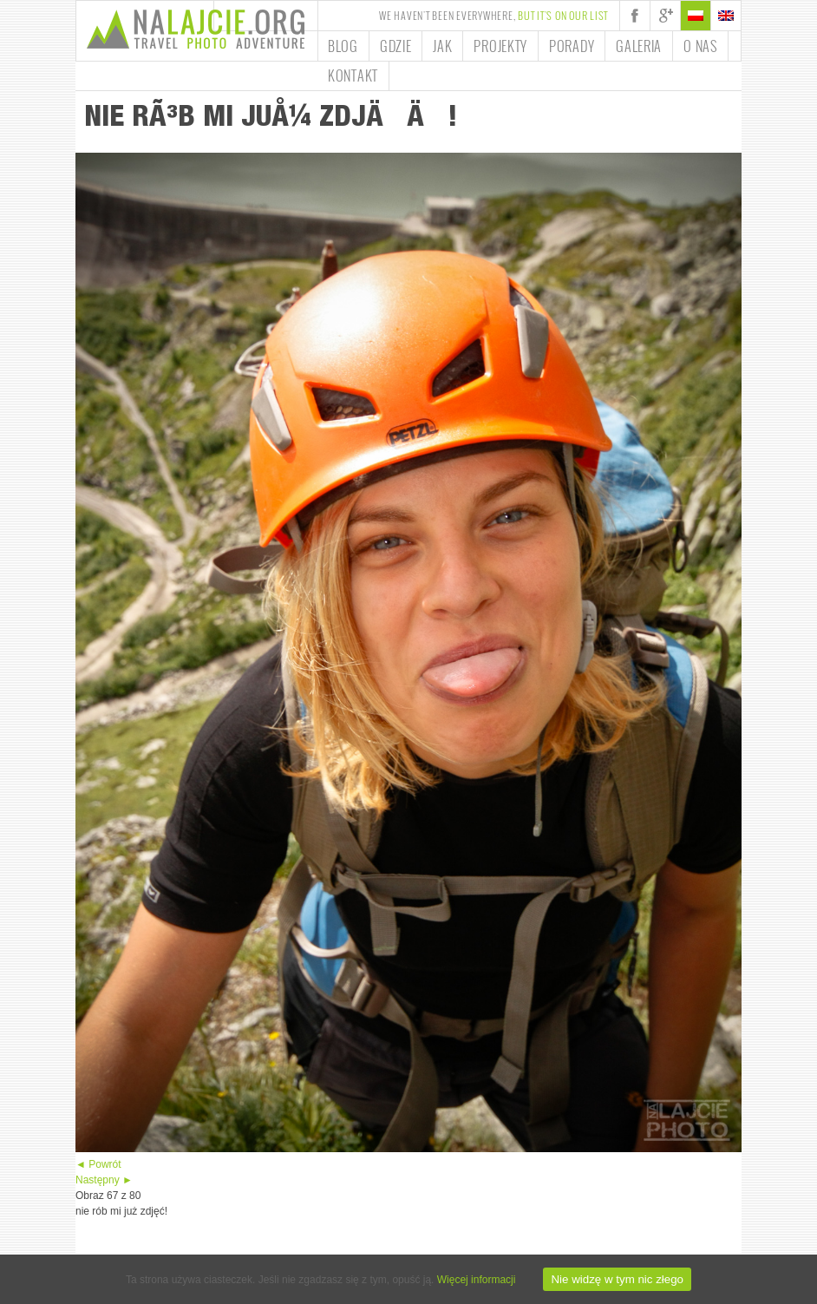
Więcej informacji (476, 1280)
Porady (571, 46)
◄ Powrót (98, 1164)
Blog (343, 46)
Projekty (500, 46)
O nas (700, 46)
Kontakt (353, 75)
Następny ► (104, 1180)
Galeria (639, 46)
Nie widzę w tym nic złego (617, 1279)
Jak (442, 46)
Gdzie (396, 46)
